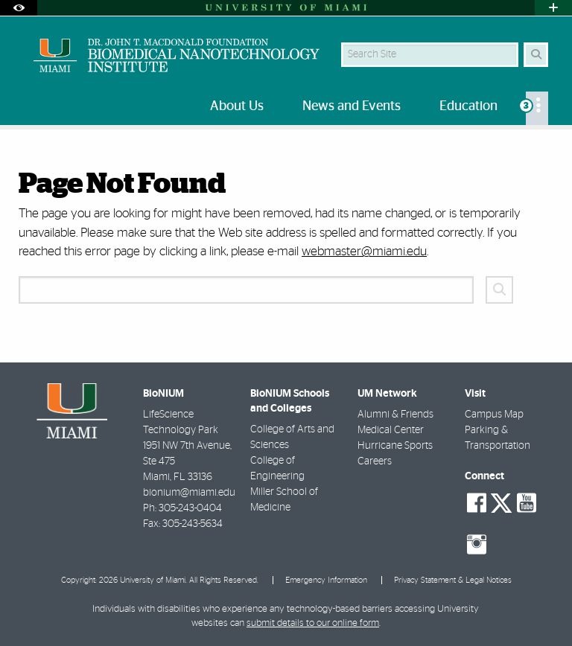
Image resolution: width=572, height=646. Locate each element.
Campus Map (494, 414)
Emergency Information (326, 580)
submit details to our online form (313, 623)
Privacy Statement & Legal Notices (453, 580)
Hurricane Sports (395, 446)
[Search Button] (536, 54)
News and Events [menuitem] (351, 106)
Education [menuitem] (468, 106)
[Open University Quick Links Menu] (553, 8)
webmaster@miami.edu (364, 251)
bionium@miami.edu (189, 492)
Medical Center (391, 430)
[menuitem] (537, 108)
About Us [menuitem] (237, 106)
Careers (375, 461)
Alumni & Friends (395, 414)
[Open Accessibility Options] (18, 8)
